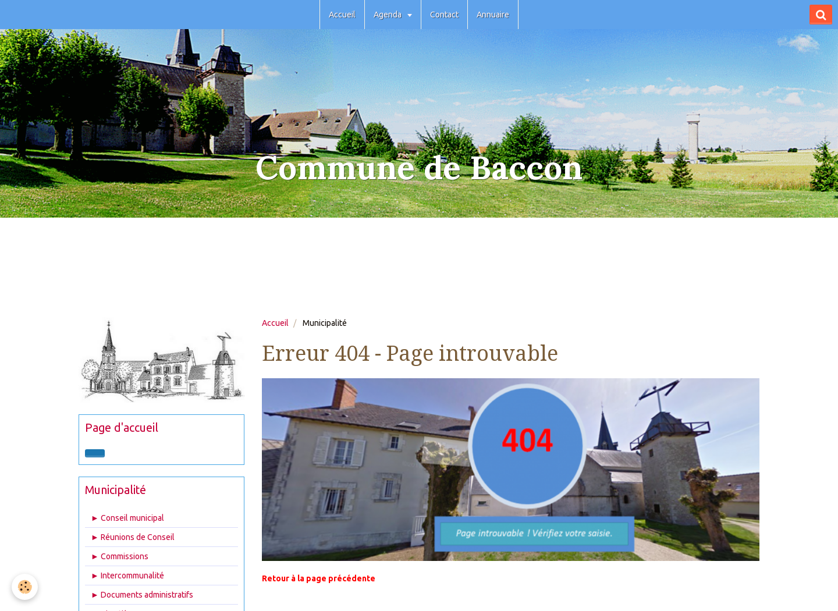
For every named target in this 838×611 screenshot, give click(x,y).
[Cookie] (25, 587)
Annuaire (493, 14)
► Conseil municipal (127, 518)
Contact (444, 14)
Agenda (388, 14)
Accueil (342, 14)
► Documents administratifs (142, 594)
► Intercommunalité (127, 575)
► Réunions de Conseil (133, 537)
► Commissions (119, 556)
